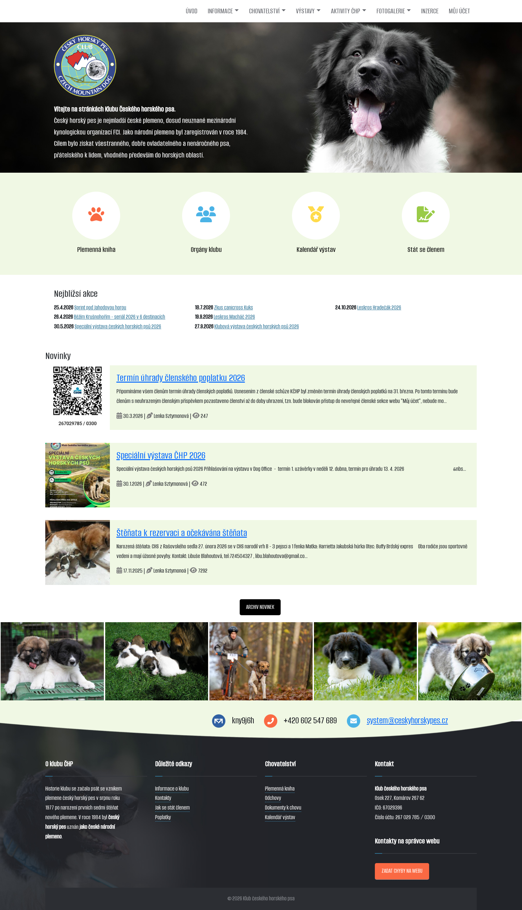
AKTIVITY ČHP (345, 11)
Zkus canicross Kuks (233, 307)
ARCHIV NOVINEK (260, 607)
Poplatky (163, 817)
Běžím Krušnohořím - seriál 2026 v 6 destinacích (119, 317)
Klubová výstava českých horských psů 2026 (256, 326)
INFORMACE (220, 11)
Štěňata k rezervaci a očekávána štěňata (182, 532)
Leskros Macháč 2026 (234, 317)
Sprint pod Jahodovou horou (100, 307)
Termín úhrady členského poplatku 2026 (181, 377)
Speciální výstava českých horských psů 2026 (118, 326)
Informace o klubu (172, 789)
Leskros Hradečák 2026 (379, 307)
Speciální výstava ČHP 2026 (161, 455)
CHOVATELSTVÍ (264, 11)
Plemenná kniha (280, 789)
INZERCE (429, 11)
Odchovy (273, 798)
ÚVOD (191, 11)
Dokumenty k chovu (283, 808)
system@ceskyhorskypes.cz (407, 720)
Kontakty (163, 798)
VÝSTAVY (305, 11)
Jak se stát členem (172, 808)
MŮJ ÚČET (459, 11)
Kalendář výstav (280, 817)
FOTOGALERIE (391, 11)
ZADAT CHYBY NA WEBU (402, 871)
